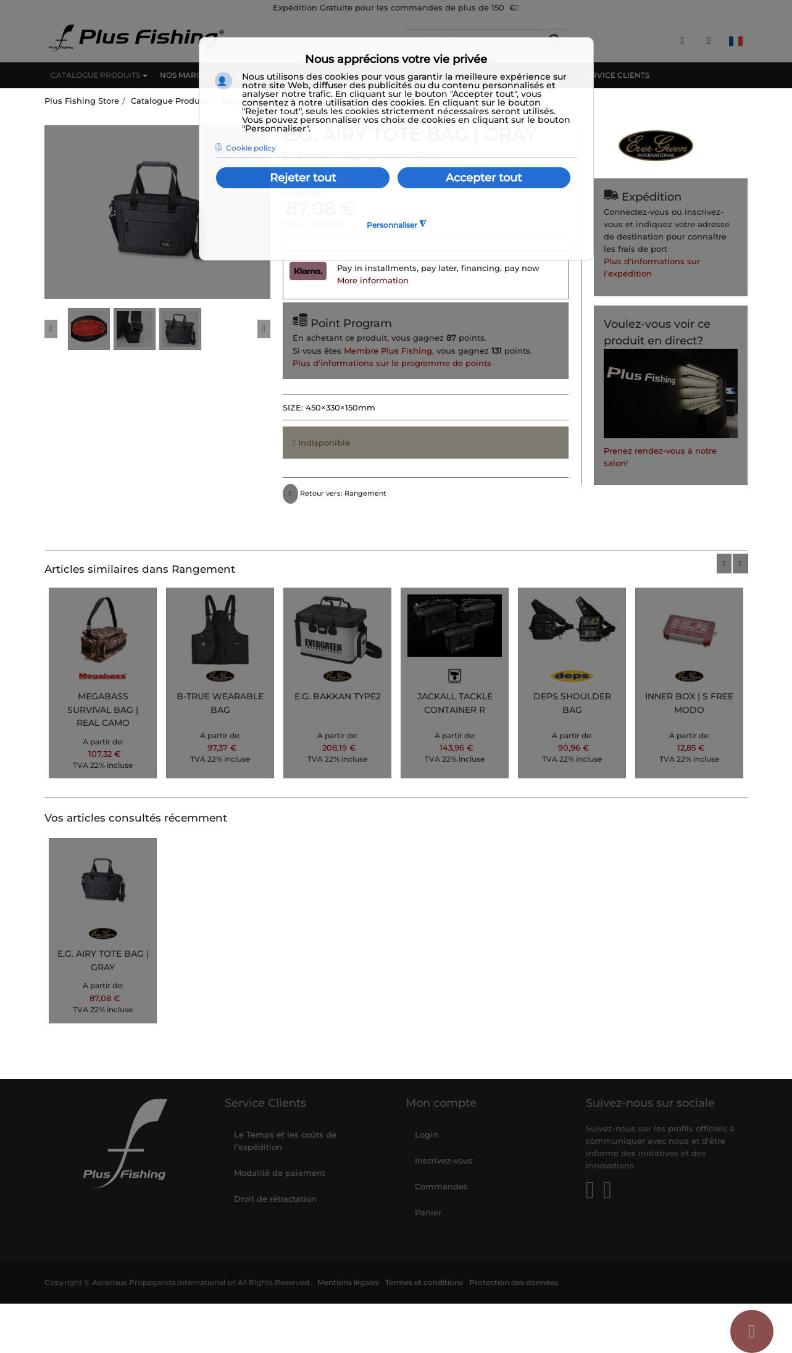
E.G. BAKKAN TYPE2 (337, 696)
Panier (428, 1212)
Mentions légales (348, 1282)
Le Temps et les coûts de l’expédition (285, 1141)
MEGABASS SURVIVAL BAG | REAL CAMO (102, 709)
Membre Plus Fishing (388, 351)
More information (373, 280)
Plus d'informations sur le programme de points (392, 363)
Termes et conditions (424, 1282)
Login (426, 1134)
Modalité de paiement (279, 1173)
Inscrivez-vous (444, 1160)
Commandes (441, 1186)
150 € (505, 7)
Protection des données (513, 1282)
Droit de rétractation (275, 1199)
